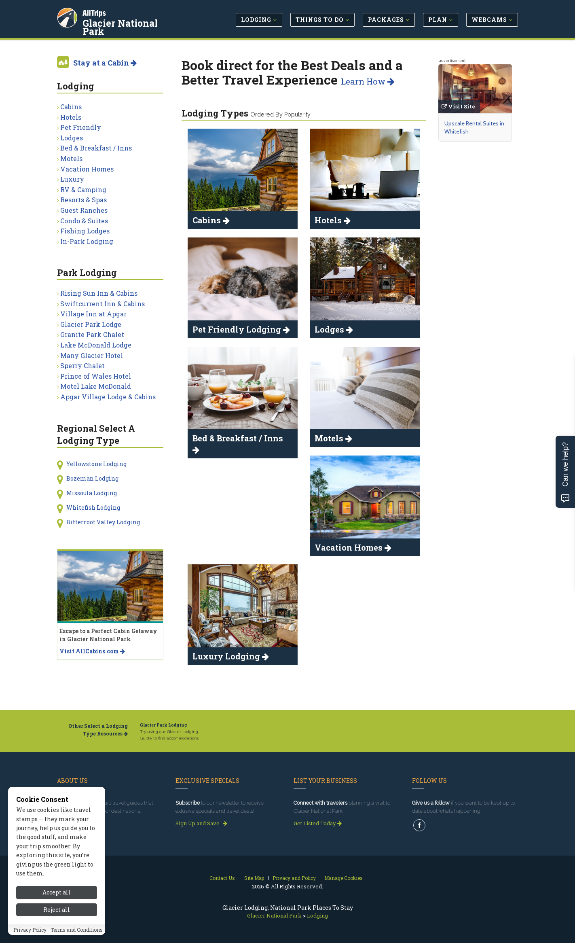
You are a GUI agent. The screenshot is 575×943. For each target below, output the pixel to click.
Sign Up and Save (201, 823)
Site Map (254, 878)
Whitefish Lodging (93, 507)
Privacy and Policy (294, 878)
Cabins (71, 106)
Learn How (368, 81)
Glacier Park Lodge (90, 324)
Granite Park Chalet (92, 334)
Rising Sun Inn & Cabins (98, 293)
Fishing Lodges (85, 231)
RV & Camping (83, 189)
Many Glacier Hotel (91, 355)
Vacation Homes (87, 169)
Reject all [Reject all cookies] (56, 922)
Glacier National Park (133, 22)
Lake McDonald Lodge (95, 345)
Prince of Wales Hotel (95, 376)
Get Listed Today (318, 823)
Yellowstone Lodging (96, 464)
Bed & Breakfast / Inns (96, 148)
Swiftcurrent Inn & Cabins (102, 303)
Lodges (71, 138)
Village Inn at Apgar (93, 313)
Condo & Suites (84, 220)
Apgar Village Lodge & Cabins (108, 396)
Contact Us (222, 878)
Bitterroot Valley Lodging (103, 522)
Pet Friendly (80, 127)
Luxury (72, 179)
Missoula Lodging (91, 493)
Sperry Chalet (82, 365)
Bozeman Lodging (92, 478)
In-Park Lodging (86, 241)
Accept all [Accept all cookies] (56, 905)
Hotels (70, 117)
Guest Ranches (84, 210)
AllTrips (95, 11)
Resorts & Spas (83, 199)
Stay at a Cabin (105, 63)
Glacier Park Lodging (163, 725)
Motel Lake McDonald (95, 386)
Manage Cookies (343, 878)
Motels (71, 158)
